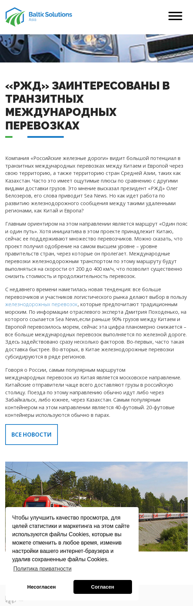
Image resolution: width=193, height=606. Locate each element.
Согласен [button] (102, 587)
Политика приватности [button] (42, 569)
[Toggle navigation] (175, 17)
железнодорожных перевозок (41, 304)
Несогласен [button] (41, 587)
